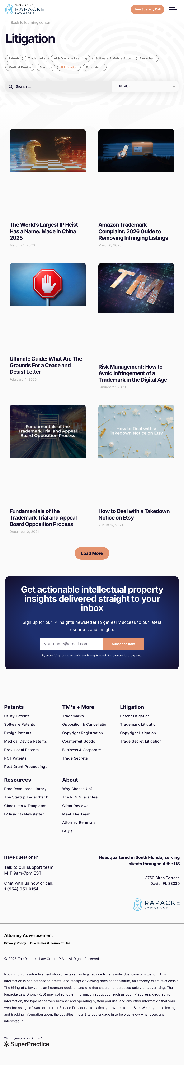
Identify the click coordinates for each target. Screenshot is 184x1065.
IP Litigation (70, 67)
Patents (14, 58)
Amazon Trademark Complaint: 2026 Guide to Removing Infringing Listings (133, 231)
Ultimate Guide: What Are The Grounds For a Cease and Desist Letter (46, 365)
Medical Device (20, 67)
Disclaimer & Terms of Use (50, 944)
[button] (173, 9)
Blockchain (150, 58)
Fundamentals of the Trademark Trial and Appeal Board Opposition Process (43, 517)
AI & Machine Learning (72, 58)
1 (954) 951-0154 (21, 889)
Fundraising (96, 67)
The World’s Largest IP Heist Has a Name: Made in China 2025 (44, 231)
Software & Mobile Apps (116, 58)
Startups (47, 67)
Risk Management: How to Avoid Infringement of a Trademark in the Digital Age (132, 373)
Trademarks (37, 58)
